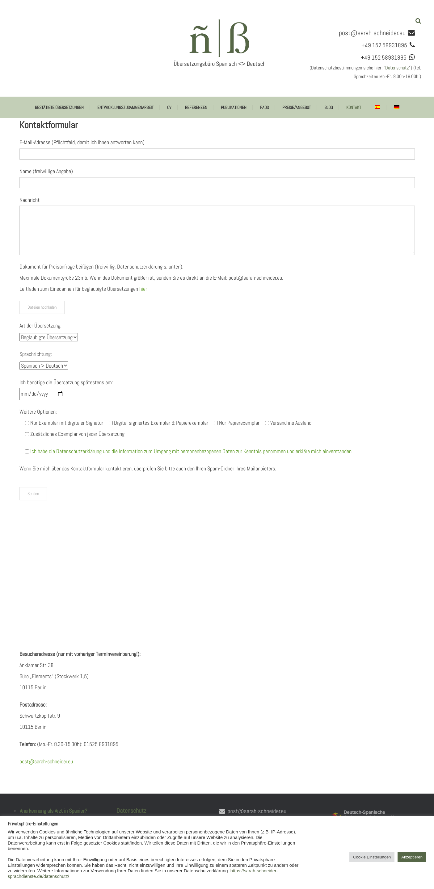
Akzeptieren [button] (412, 857)
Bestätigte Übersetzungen (59, 107)
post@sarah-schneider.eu (372, 32)
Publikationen (233, 107)
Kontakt (353, 107)
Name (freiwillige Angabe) (46, 171)
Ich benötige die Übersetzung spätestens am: (66, 382)
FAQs (264, 107)
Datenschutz (397, 68)
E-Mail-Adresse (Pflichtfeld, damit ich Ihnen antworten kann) (82, 142)
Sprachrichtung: (35, 353)
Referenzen (196, 107)
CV (169, 107)
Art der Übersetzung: (40, 325)
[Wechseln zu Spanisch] (377, 107)
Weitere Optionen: (38, 411)
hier (143, 288)
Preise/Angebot (296, 107)
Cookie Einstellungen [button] (372, 857)
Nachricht (29, 199)
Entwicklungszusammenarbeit (125, 107)
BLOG (328, 107)
